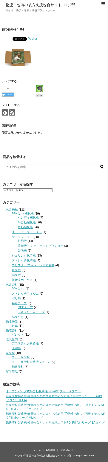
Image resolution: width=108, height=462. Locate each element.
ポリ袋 (16, 298)
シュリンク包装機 (24, 255)
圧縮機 (16, 348)
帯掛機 (16, 270)
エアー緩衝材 (21, 357)
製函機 (22, 250)
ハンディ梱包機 (28, 217)
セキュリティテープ (31, 312)
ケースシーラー (22, 237)
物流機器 (12, 321)
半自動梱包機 (27, 222)
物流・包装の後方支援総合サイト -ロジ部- (41, 5)
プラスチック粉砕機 (25, 343)
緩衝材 (10, 353)
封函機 (22, 241)
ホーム (37, 450)
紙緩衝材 (18, 366)
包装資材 (12, 284)
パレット (18, 334)
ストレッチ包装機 (24, 260)
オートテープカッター (27, 232)
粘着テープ (19, 303)
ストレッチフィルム (25, 293)
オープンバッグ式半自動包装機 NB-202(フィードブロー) (43, 391)
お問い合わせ (66, 450)
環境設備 (12, 339)
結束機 (16, 275)
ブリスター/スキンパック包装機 (33, 265)
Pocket (32, 38)
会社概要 (50, 450)
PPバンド (18, 288)
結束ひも (18, 317)
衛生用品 (12, 371)
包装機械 (12, 209)
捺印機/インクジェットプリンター (40, 245)
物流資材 (12, 330)
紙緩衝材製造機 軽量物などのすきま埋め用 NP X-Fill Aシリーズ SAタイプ (55, 422)
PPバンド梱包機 (23, 213)
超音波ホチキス (22, 279)
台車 (15, 325)
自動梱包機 (25, 227)
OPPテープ (25, 307)
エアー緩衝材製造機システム (31, 361)
